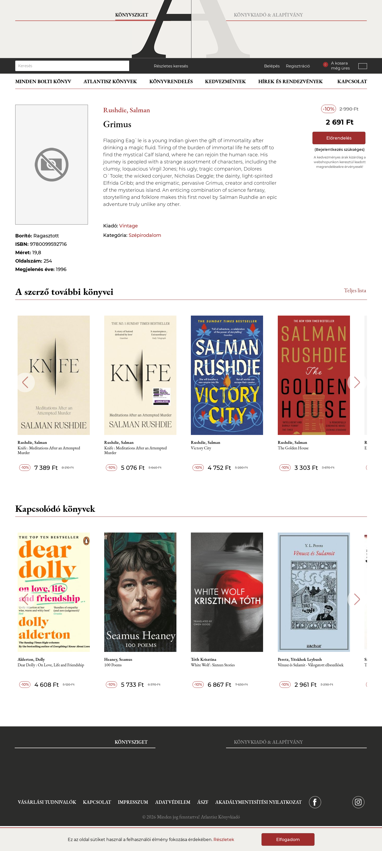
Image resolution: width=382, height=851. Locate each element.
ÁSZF (202, 802)
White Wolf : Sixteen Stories (221, 665)
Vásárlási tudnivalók (47, 802)
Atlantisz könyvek (110, 81)
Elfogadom (288, 839)
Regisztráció (298, 65)
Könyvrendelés (171, 81)
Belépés (272, 65)
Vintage (128, 226)
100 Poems (119, 665)
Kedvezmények (225, 81)
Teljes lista (355, 290)
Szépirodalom (145, 235)
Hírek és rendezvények (290, 81)
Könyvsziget (131, 15)
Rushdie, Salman (126, 109)
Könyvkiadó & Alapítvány (268, 15)
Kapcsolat (352, 81)
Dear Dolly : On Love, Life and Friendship (56, 665)
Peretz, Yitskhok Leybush (309, 659)
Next (357, 382)
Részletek (223, 839)
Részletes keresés (171, 65)
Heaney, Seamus (125, 659)
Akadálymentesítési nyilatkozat (258, 802)
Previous (25, 382)
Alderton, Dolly (36, 659)
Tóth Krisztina (211, 659)
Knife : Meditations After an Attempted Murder (54, 450)
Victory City (209, 448)
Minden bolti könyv (43, 81)
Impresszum (133, 802)
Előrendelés (339, 138)
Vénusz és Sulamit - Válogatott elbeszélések (320, 665)
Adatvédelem (172, 802)
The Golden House (302, 448)
